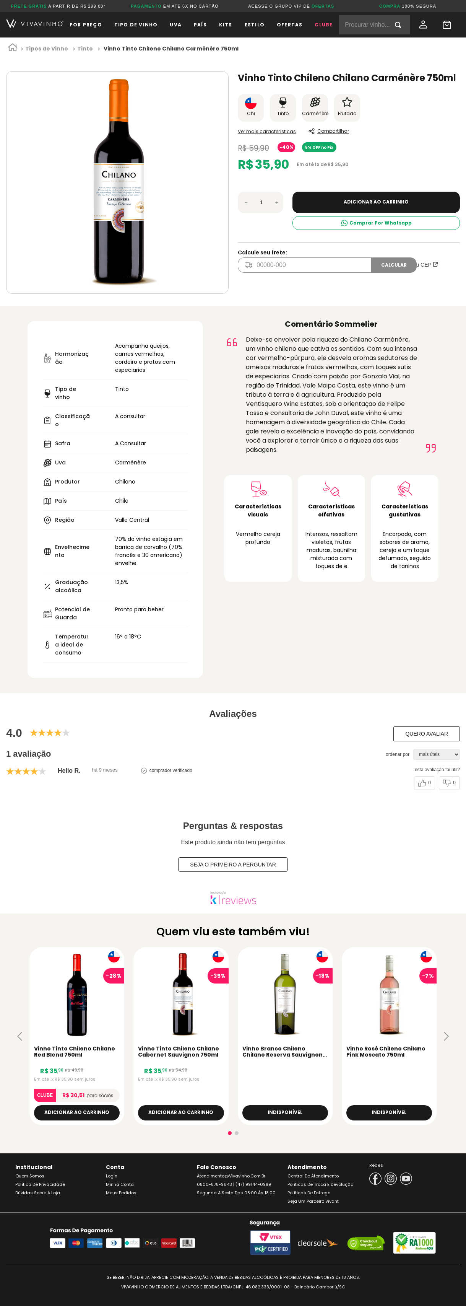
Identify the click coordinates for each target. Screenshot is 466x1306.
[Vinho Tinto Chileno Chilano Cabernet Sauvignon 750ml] (181, 1036)
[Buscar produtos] (399, 24)
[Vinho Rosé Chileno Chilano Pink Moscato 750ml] (389, 1036)
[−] (246, 202)
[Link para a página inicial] (12, 49)
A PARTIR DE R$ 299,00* (58, 6)
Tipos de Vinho (46, 48)
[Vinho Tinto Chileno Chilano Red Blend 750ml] (77, 1036)
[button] (19, 1036)
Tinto (85, 48)
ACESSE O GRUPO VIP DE (291, 6)
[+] (277, 202)
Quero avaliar (426, 734)
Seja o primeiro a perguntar (233, 864)
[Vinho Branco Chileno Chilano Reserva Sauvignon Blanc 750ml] (285, 1036)
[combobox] (374, 24)
